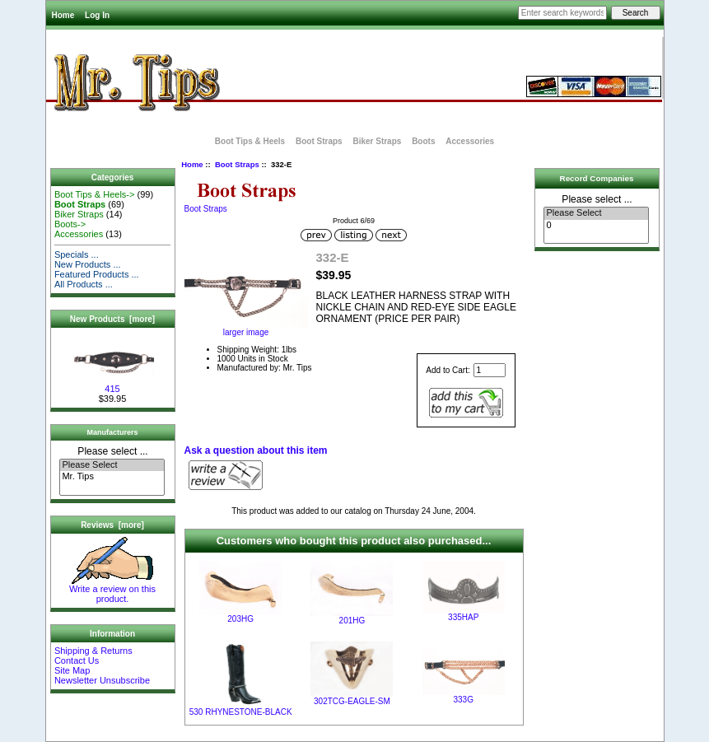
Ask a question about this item (256, 450)
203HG (240, 618)
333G (463, 699)
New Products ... (87, 264)
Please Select (111, 465)
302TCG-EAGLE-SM (352, 701)
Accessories (469, 141)
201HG (352, 620)
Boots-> (70, 224)
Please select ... (112, 451)
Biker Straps (376, 141)
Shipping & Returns (93, 651)
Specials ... (76, 254)
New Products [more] (112, 319)
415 (113, 385)
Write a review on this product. (112, 590)
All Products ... (83, 284)
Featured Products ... (96, 274)
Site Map (72, 670)
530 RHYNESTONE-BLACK (240, 711)
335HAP (463, 617)
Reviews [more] (112, 525)
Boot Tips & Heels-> (94, 194)
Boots (423, 141)
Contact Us (76, 660)
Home (63, 15)
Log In (97, 15)
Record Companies (597, 178)
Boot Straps (237, 164)
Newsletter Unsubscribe (102, 680)
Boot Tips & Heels (250, 141)
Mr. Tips (111, 477)
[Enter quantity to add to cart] (489, 370)
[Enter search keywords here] (562, 13)
